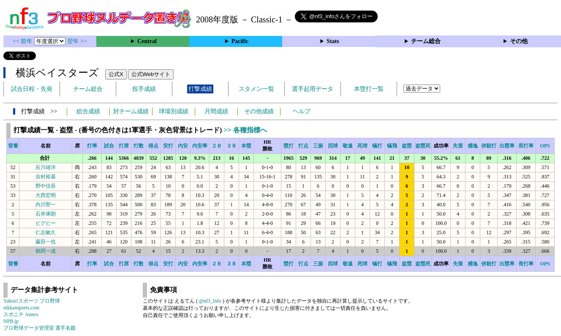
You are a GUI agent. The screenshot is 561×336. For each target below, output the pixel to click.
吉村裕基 (45, 177)
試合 (109, 146)
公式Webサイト (150, 74)
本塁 (246, 146)
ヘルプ (301, 111)
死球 (362, 146)
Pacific (239, 41)
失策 (458, 146)
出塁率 (507, 146)
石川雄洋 (45, 167)
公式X (116, 74)
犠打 (377, 146)
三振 (318, 146)
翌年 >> (77, 41)
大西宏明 (45, 195)
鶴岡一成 (45, 251)
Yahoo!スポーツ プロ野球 (31, 301)
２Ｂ (217, 146)
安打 (168, 146)
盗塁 (407, 146)
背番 (13, 146)
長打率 (526, 146)
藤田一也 (45, 242)
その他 (519, 41)
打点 (303, 146)
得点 (153, 146)
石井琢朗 (45, 214)
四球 (333, 146)
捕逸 (473, 146)
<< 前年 (23, 41)
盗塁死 (422, 146)
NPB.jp (11, 321)
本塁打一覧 (369, 89)
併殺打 (488, 146)
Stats (333, 41)
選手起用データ (312, 89)
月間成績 (216, 111)
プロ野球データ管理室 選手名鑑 (39, 328)
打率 (92, 146)
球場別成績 (173, 111)
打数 (138, 146)
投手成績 (144, 89)
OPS (545, 146)
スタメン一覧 (256, 89)
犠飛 (392, 146)
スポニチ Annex (20, 314)
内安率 (199, 146)
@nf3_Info (210, 301)
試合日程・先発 (31, 89)
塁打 (288, 146)
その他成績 (259, 111)
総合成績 (88, 111)
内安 (183, 146)
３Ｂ (231, 146)
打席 (124, 146)
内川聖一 (45, 205)
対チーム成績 (131, 111)
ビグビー (45, 223)
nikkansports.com (21, 308)
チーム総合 (426, 41)
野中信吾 (45, 186)
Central (147, 41)
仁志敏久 (45, 232)
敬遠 (348, 146)
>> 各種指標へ (245, 130)
